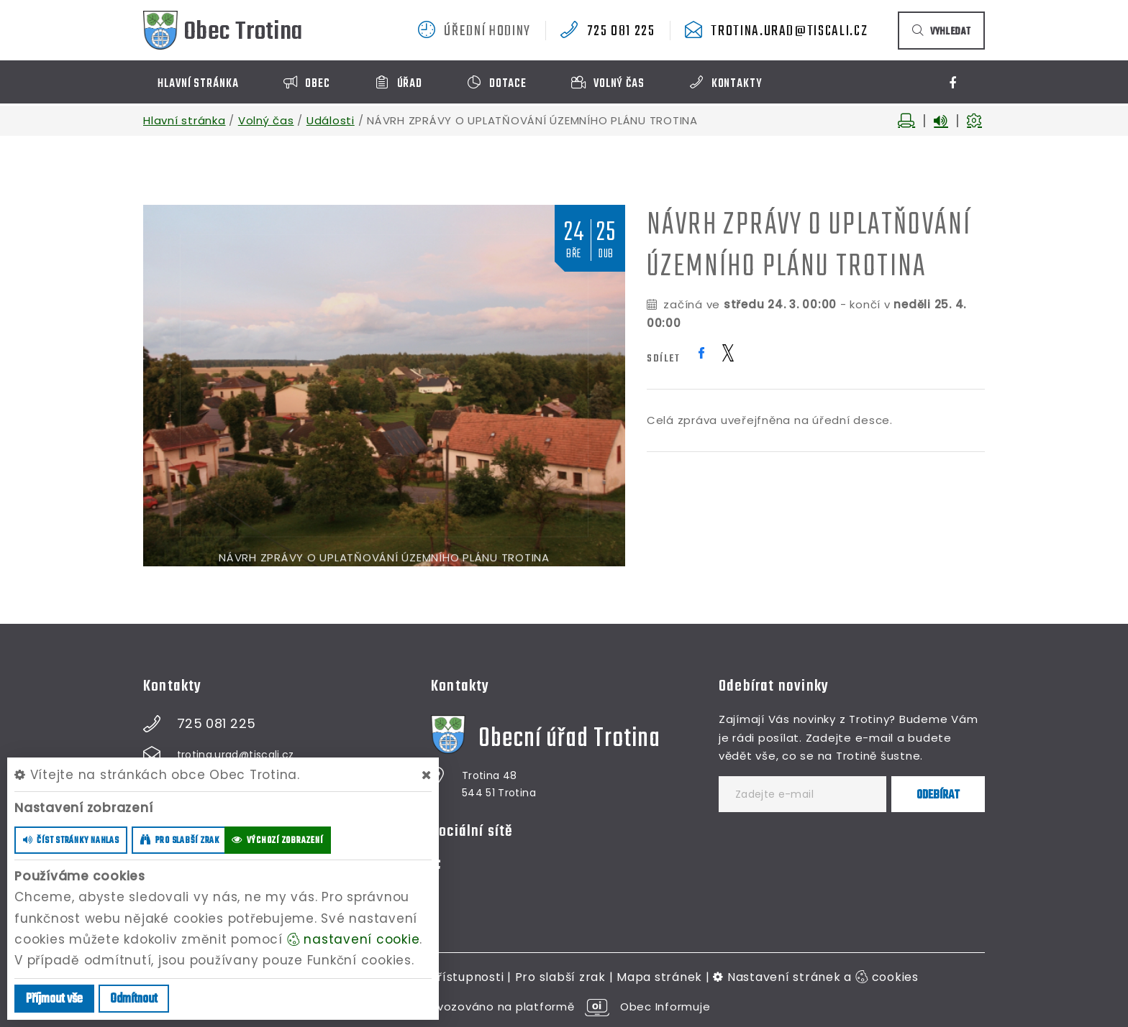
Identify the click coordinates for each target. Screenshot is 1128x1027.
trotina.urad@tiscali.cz (789, 32)
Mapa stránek (659, 977)
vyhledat (941, 32)
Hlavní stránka (184, 120)
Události (330, 120)
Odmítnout (134, 999)
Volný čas (266, 120)
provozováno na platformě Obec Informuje (564, 1006)
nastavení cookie (353, 939)
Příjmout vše (54, 999)
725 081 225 (621, 32)
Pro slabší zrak (560, 977)
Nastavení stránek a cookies (816, 977)
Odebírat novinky (774, 686)
